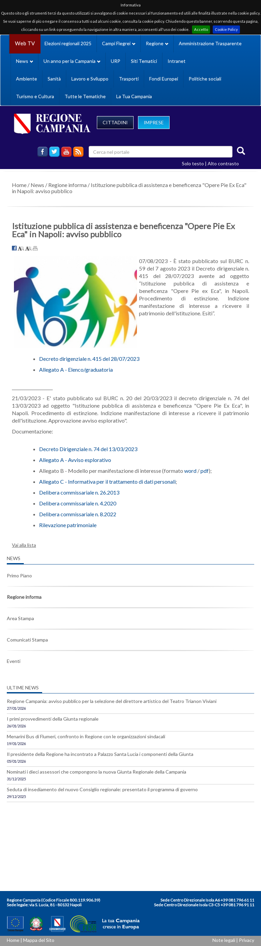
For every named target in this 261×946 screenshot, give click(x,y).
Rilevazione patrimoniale (68, 525)
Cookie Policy (226, 29)
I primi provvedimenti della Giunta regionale (53, 719)
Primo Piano (19, 575)
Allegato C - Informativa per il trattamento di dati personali (107, 481)
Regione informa (67, 185)
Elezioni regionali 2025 (68, 43)
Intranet (177, 61)
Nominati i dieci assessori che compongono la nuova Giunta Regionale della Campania (96, 772)
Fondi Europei (163, 78)
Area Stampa (20, 618)
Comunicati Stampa (27, 640)
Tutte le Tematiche (85, 96)
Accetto (201, 29)
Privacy (246, 940)
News (37, 185)
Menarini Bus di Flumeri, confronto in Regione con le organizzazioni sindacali (86, 736)
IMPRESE (154, 122)
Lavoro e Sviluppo (89, 78)
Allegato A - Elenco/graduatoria (76, 369)
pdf (205, 470)
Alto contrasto (223, 163)
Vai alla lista (24, 545)
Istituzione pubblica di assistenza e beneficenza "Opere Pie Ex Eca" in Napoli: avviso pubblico (129, 188)
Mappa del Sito (38, 940)
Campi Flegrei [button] (118, 43)
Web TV (25, 43)
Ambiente (26, 78)
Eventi (13, 661)
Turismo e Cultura (35, 96)
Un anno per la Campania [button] (72, 61)
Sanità (54, 78)
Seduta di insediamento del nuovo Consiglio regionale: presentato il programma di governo (102, 789)
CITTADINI (115, 122)
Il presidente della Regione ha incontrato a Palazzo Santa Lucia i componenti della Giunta (100, 754)
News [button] (24, 61)
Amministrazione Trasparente (210, 43)
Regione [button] (157, 43)
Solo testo (193, 163)
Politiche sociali (205, 78)
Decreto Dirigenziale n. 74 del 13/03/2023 (88, 449)
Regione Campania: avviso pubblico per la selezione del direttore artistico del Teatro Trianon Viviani (111, 701)
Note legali (223, 940)
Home (19, 185)
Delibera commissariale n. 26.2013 (79, 492)
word (190, 470)
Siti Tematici (144, 61)
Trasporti (129, 78)
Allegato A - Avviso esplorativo (75, 460)
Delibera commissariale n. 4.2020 (77, 503)
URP (115, 61)
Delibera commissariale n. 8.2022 (77, 514)
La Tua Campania (134, 96)
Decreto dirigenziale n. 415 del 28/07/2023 (89, 358)
